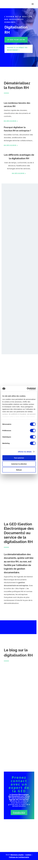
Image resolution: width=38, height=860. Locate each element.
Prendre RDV (19, 812)
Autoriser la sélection (19, 464)
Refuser (19, 470)
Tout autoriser (19, 458)
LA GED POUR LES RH (16, 40)
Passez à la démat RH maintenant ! (17, 49)
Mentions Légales (17, 855)
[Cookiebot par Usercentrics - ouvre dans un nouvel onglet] (27, 388)
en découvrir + (19, 173)
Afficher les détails (25, 451)
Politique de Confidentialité (19, 857)
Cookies (28, 855)
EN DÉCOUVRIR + (11, 121)
